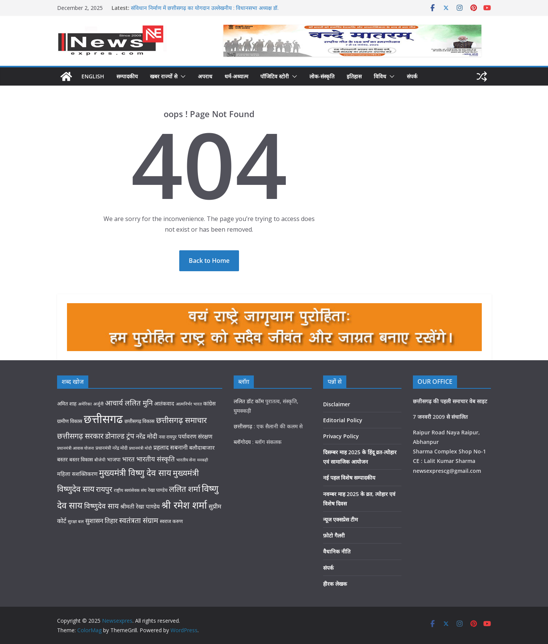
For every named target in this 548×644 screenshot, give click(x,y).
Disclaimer (336, 404)
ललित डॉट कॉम (249, 401)
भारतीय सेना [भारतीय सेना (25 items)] (186, 460)
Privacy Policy (341, 436)
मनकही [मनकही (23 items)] (202, 460)
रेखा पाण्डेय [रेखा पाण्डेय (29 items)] (157, 490)
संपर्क (412, 76)
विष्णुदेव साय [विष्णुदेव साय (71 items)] (101, 506)
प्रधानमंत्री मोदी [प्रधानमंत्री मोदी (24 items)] (140, 448)
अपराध (205, 76)
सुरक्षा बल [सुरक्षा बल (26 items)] (76, 521)
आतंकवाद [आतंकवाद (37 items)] (164, 403)
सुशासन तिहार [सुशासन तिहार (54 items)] (101, 520)
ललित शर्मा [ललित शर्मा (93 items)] (184, 488)
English (92, 76)
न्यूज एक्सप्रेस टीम (340, 519)
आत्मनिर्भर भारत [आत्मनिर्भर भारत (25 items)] (189, 404)
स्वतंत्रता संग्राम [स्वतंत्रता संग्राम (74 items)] (138, 520)
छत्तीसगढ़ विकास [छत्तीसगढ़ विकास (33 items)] (139, 421)
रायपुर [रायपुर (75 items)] (104, 489)
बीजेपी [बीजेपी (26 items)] (99, 460)
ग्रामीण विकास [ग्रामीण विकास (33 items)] (69, 421)
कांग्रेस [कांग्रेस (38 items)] (209, 403)
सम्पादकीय (127, 76)
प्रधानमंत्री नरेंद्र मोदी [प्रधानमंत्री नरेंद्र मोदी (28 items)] (111, 448)
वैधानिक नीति (336, 551)
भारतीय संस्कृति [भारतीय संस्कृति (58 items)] (155, 458)
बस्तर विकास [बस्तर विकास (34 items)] (81, 459)
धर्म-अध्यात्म (236, 76)
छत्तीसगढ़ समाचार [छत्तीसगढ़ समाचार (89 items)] (181, 420)
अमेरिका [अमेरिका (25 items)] (85, 404)
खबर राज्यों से (163, 76)
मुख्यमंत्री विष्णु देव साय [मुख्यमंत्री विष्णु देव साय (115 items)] (135, 473)
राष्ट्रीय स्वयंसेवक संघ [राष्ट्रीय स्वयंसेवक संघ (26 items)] (130, 490)
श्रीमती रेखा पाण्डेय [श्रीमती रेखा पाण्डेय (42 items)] (140, 506)
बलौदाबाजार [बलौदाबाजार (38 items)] (202, 447)
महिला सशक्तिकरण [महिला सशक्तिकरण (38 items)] (77, 473)
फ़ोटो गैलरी (334, 535)
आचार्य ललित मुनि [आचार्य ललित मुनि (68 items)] (129, 402)
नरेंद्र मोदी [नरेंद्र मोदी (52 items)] (146, 436)
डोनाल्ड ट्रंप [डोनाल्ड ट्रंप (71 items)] (119, 436)
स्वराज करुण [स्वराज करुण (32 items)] (171, 521)
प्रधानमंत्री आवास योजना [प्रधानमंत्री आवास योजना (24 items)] (75, 448)
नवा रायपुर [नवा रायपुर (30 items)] (168, 437)
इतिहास (354, 76)
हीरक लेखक (335, 583)
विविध (380, 76)
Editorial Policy (342, 420)
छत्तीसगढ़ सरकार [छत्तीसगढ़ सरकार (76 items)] (80, 436)
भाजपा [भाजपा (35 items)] (114, 459)
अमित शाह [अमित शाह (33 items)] (66, 403)
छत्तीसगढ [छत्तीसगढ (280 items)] (103, 418)
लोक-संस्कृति (322, 76)
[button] (181, 76)
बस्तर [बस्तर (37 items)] (62, 459)
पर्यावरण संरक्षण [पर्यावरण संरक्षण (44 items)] (195, 436)
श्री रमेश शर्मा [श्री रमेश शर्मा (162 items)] (184, 504)
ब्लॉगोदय (242, 441)
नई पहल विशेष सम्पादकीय (349, 477)
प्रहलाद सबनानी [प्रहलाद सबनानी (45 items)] (170, 447)
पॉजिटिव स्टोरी (274, 76)
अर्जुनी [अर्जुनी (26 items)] (98, 404)
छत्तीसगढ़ (243, 426)
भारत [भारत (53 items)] (128, 459)
